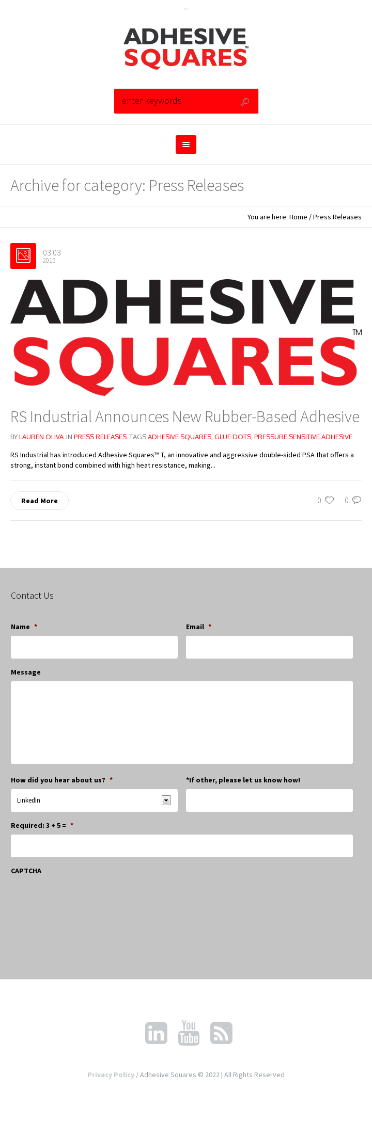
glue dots (232, 437)
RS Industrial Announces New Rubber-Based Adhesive (185, 416)
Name (24, 626)
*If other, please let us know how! (243, 779)
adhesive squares (179, 437)
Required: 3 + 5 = (42, 825)
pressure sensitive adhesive (303, 437)
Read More (39, 500)
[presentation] (89, 900)
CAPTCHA (26, 870)
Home (298, 216)
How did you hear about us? (62, 779)
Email (198, 626)
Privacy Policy (110, 1074)
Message (26, 672)
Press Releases (337, 216)
